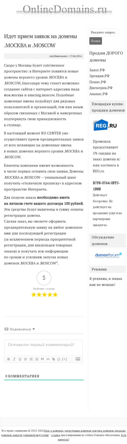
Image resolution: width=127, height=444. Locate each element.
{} (59, 359)
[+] (64, 359)
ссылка (55, 435)
